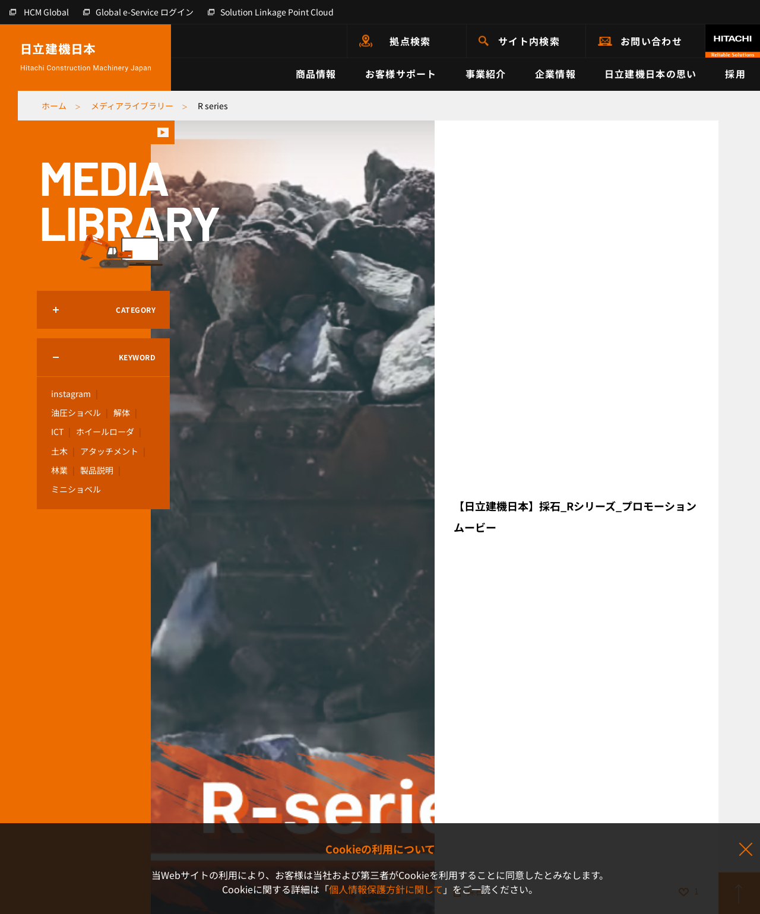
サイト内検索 (529, 41)
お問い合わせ (651, 41)
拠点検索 (410, 41)
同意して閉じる (745, 850)
